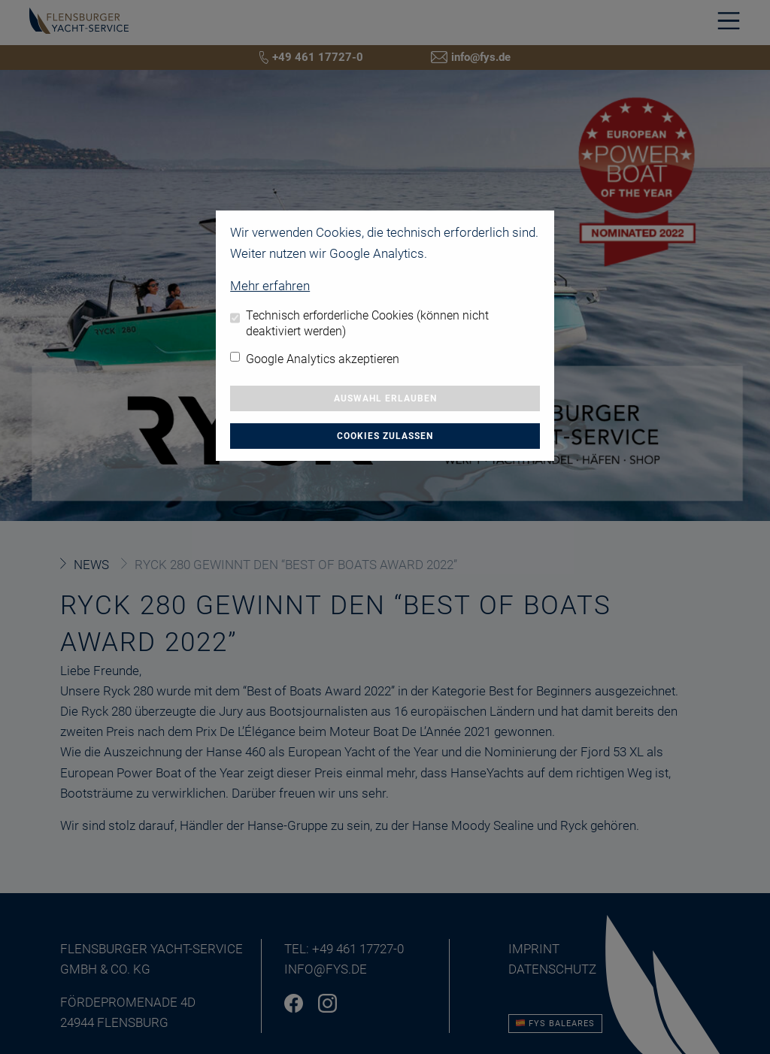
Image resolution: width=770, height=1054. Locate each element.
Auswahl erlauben (385, 398)
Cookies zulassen (385, 436)
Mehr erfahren (270, 285)
